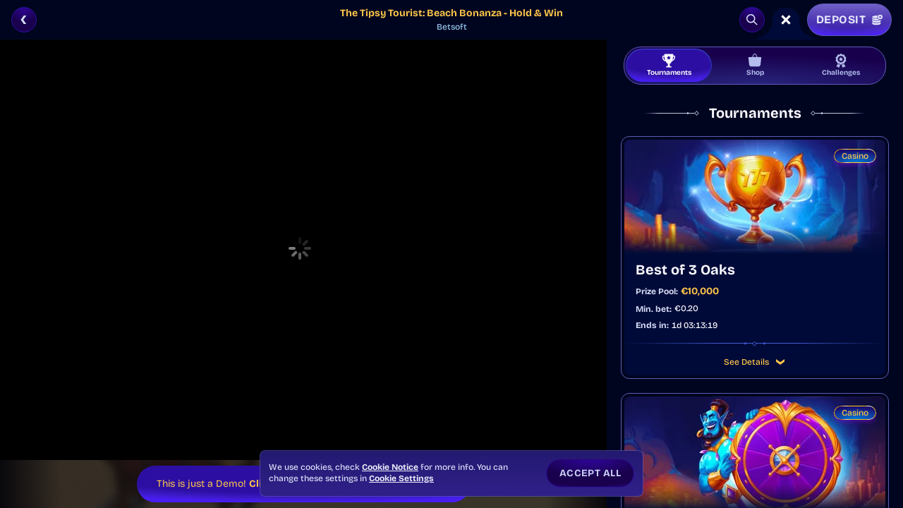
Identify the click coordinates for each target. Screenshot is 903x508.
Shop (755, 65)
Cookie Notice (390, 467)
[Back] (24, 19)
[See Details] (780, 362)
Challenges (841, 65)
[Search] (752, 19)
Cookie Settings (401, 478)
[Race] (786, 19)
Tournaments (669, 65)
